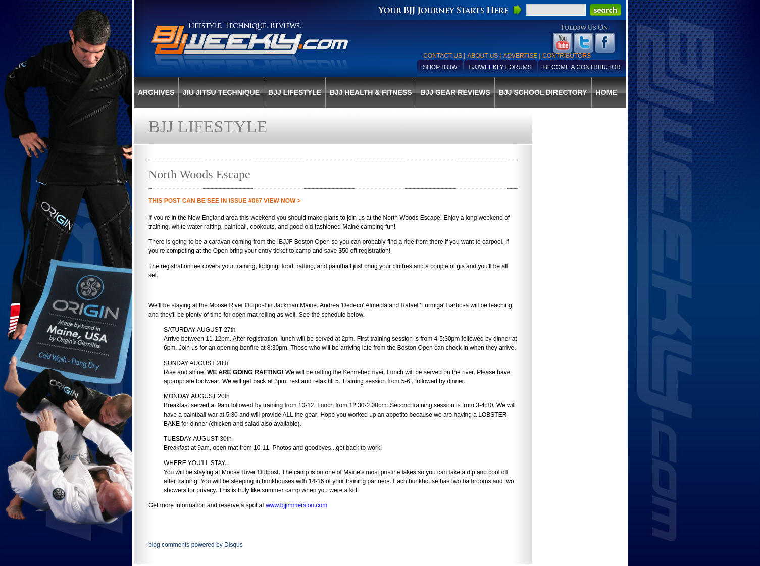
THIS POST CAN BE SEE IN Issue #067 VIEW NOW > (224, 200)
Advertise (520, 55)
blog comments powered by (195, 544)
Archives (156, 92)
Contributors (566, 55)
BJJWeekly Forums (500, 67)
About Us (482, 55)
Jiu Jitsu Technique (221, 92)
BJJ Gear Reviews (455, 92)
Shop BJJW (440, 67)
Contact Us (442, 55)
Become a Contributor (582, 67)
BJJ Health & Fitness (371, 92)
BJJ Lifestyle (294, 92)
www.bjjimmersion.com (296, 505)
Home (606, 92)
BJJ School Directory (543, 92)
